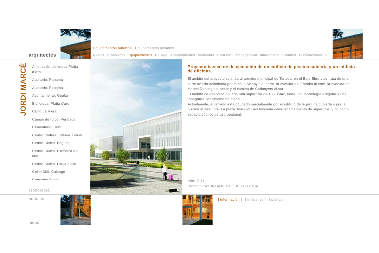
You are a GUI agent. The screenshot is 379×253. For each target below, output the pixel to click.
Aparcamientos (182, 55)
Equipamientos (140, 55)
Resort (98, 55)
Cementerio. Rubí (47, 127)
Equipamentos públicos (112, 48)
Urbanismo (116, 55)
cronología (39, 190)
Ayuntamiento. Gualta (50, 96)
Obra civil (225, 55)
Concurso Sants (45, 180)
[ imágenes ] (255, 200)
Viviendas (206, 55)
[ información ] (230, 200)
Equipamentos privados (154, 48)
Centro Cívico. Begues (51, 143)
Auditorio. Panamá (47, 80)
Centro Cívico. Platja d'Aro (54, 164)
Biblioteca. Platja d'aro (51, 104)
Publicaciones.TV (313, 55)
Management (246, 55)
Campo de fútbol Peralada (54, 120)
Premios (289, 55)
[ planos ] (277, 200)
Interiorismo (270, 55)
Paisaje (161, 55)
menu (34, 223)
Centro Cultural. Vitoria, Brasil (57, 135)
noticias (36, 199)
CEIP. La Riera (44, 111)
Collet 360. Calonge (48, 172)
